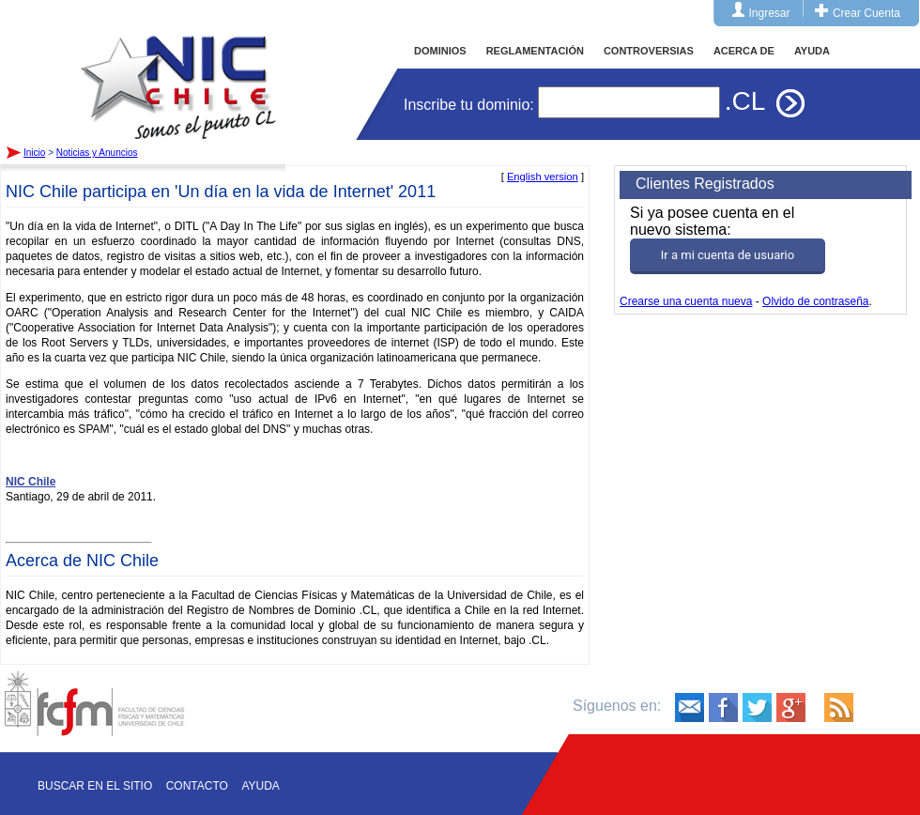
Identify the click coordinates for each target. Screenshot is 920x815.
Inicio (178, 69)
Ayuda (260, 785)
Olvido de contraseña (815, 301)
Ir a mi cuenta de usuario (727, 255)
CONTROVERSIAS (649, 50)
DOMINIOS (440, 50)
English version (542, 176)
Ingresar (769, 13)
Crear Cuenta (866, 13)
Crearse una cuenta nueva (686, 301)
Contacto (197, 785)
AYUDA (812, 50)
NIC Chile (30, 481)
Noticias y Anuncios (97, 152)
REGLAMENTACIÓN (535, 50)
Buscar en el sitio (95, 785)
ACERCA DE (743, 50)
